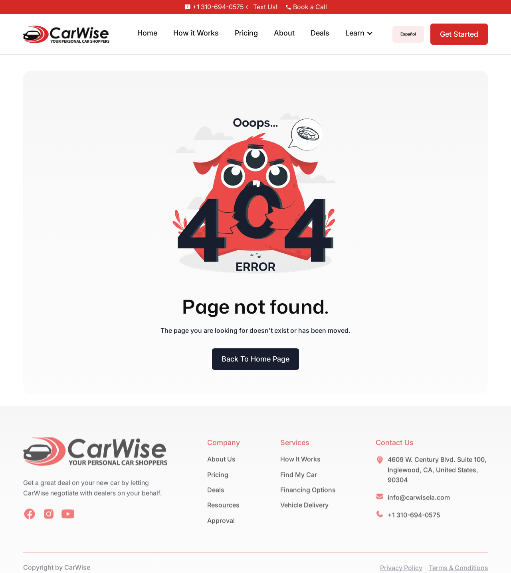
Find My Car (298, 485)
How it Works (196, 33)
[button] (359, 34)
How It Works (300, 470)
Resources (223, 516)
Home (147, 33)
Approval (221, 531)
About (284, 33)
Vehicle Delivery (304, 516)
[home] (66, 34)
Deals (320, 33)
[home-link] (95, 463)
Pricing (246, 33)
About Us (221, 470)
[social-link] (29, 524)
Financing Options (307, 500)
